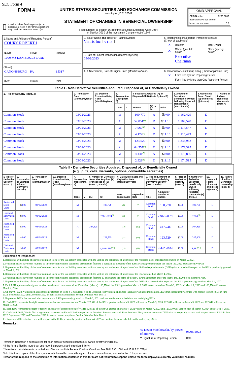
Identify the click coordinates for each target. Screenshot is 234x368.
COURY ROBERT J (20, 43)
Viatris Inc (92, 41)
